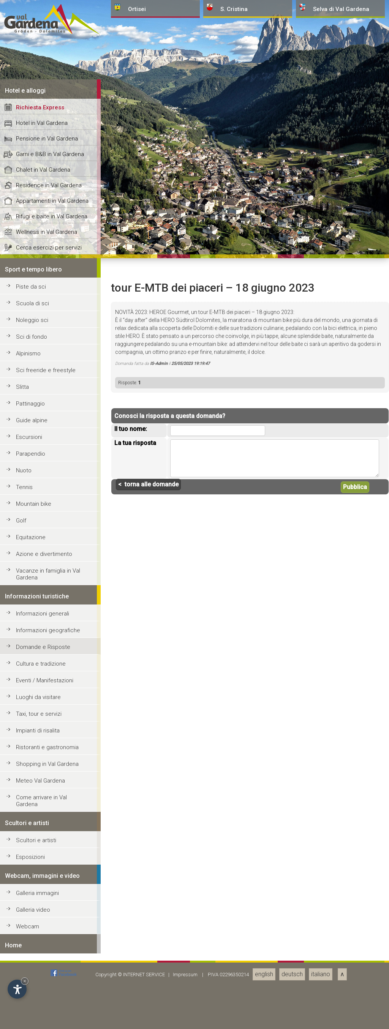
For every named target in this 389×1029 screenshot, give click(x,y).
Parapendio (30, 1018)
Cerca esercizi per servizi (49, 812)
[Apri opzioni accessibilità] (17, 989)
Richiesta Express (40, 672)
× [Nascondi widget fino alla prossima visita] (24, 981)
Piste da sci (31, 851)
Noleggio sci (32, 885)
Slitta (22, 952)
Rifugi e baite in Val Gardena (51, 781)
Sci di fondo (31, 901)
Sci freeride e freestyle (46, 935)
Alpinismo (28, 918)
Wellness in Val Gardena (46, 797)
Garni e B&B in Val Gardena (50, 719)
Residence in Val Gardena (49, 750)
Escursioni (29, 1002)
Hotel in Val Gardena (42, 688)
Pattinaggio (30, 968)
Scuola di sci (32, 868)
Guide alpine (31, 985)
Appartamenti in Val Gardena (52, 765)
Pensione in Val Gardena (47, 703)
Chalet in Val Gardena (43, 734)
